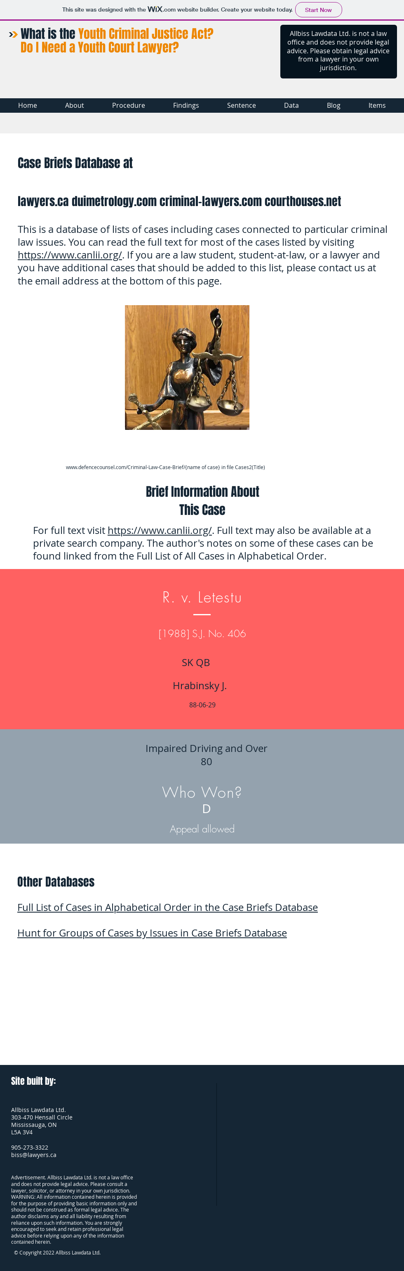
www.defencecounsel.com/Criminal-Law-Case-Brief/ (125, 467)
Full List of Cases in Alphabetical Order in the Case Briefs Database (167, 907)
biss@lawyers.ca (33, 1155)
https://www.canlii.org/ (70, 254)
